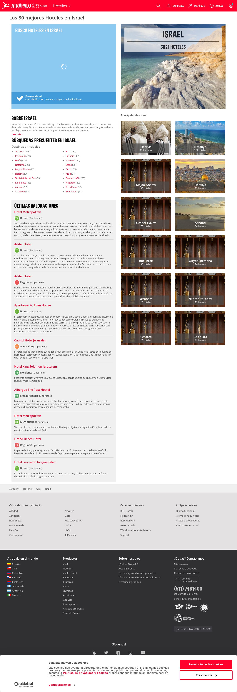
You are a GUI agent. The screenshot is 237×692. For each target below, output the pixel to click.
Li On (68, 530)
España (16, 564)
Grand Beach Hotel (27, 439)
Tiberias (70, 160)
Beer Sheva (72, 191)
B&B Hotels (126, 511)
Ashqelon (20, 191)
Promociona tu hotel (187, 515)
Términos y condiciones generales (136, 573)
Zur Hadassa (16, 535)
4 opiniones (35, 250)
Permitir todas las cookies (206, 664)
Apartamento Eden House (32, 305)
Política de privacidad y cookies (85, 672)
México (16, 595)
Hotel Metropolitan (27, 212)
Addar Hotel (22, 244)
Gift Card (68, 599)
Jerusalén (20, 155)
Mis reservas (181, 564)
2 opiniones (35, 218)
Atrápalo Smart (71, 613)
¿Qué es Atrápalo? (128, 564)
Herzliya (19, 173)
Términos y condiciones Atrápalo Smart (139, 577)
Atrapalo (14, 488)
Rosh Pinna (71, 187)
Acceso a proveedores (188, 520)
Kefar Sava (20, 182)
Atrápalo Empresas (73, 608)
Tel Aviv (19, 151)
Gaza (67, 515)
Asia (38, 488)
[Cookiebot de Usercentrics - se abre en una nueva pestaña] (24, 685)
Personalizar (206, 675)
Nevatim (69, 511)
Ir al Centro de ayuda (185, 568)
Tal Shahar (70, 535)
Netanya (19, 164)
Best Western (127, 520)
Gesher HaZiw (73, 178)
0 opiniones (40, 372)
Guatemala (18, 586)
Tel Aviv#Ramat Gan (25, 178)
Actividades (69, 595)
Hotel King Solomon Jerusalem (35, 367)
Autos (66, 586)
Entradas (68, 590)
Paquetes (68, 577)
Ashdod (19, 187)
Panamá (16, 577)
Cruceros (68, 582)
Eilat (68, 151)
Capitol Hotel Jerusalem (30, 340)
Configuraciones (60, 684)
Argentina (17, 590)
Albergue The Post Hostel (32, 390)
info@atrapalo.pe (191, 598)
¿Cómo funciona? (185, 511)
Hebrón (13, 530)
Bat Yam (70, 155)
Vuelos (66, 564)
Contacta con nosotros (186, 573)
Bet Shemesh (16, 525)
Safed (69, 164)
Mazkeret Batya (73, 520)
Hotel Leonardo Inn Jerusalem (35, 462)
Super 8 (124, 535)
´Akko (69, 169)
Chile (14, 568)
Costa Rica (17, 582)
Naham (69, 525)
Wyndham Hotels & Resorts (135, 530)
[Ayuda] (216, 6)
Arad (68, 173)
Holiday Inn (126, 515)
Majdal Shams (22, 169)
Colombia (17, 573)
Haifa (18, 160)
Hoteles (27, 488)
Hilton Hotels (127, 525)
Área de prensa (126, 568)
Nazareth (70, 182)
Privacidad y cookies (129, 582)
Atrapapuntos (70, 604)
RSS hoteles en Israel (187, 525)
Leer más (16, 134)
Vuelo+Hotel (70, 573)
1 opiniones (35, 311)
